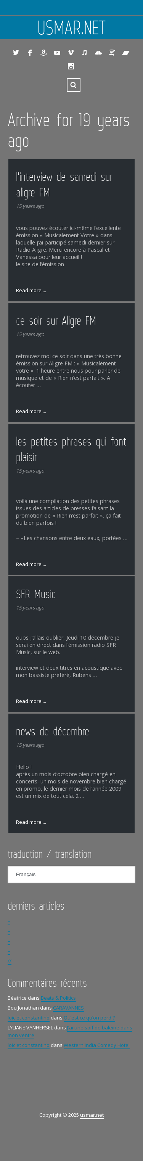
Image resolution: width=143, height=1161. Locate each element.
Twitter (16, 52)
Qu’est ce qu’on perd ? (89, 1017)
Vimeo (71, 52)
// (9, 960)
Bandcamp (126, 52)
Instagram (71, 66)
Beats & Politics (58, 997)
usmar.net (71, 27)
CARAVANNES (68, 1007)
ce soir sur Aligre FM (56, 320)
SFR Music (36, 594)
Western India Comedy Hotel (97, 1045)
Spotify (112, 52)
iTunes (85, 52)
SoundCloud (98, 52)
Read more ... (31, 290)
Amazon (43, 52)
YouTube (57, 52)
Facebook (30, 52)
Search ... (73, 85)
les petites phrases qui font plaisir (71, 449)
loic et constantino (29, 1017)
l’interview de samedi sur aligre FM (64, 184)
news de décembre (52, 731)
